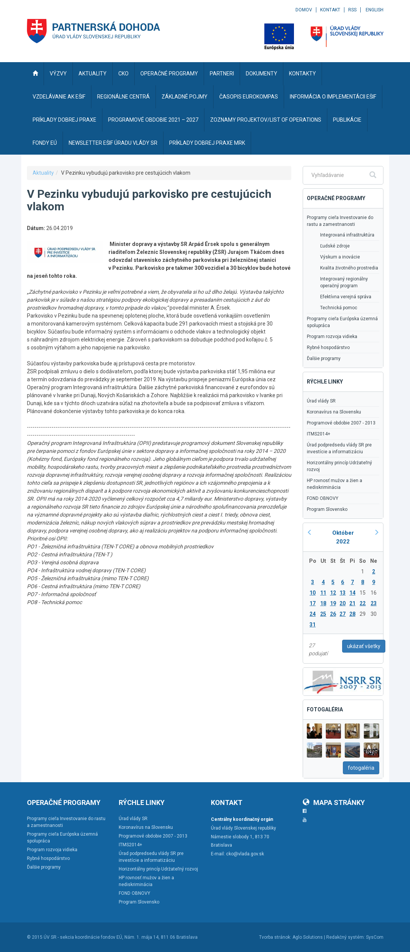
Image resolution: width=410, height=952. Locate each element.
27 (342, 614)
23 (374, 603)
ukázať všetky (363, 646)
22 (363, 603)
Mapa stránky (334, 802)
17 (312, 603)
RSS (352, 10)
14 (352, 593)
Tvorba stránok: (275, 937)
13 (342, 593)
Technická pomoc (338, 307)
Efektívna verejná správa (345, 296)
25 (323, 614)
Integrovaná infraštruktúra (347, 235)
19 (333, 603)
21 (352, 603)
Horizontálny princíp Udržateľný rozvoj (339, 466)
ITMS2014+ (318, 434)
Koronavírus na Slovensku (334, 412)
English (374, 10)
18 (323, 603)
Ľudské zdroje (335, 246)
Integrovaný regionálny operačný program (344, 282)
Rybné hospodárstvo (328, 347)
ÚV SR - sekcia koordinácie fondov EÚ (83, 937)
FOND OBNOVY (322, 498)
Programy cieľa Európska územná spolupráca (342, 322)
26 (333, 614)
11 (323, 593)
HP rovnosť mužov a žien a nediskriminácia (334, 484)
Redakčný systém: (345, 937)
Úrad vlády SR (321, 401)
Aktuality (43, 173)
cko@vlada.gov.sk (245, 853)
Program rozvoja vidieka (332, 336)
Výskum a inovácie (340, 257)
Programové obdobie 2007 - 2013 (341, 423)
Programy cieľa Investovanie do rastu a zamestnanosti (340, 221)
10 (312, 593)
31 (312, 625)
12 (333, 593)
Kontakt (330, 10)
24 (312, 614)
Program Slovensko (327, 509)
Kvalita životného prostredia (349, 268)
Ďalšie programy (324, 358)
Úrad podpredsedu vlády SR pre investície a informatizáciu (339, 448)
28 (352, 614)
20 (342, 603)
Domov (303, 10)
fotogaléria (361, 768)
